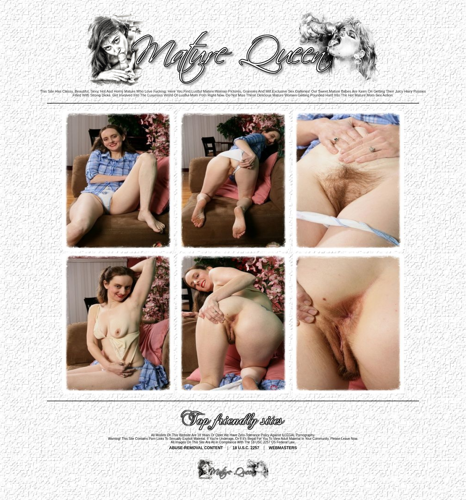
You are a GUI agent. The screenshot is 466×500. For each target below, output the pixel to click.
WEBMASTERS (283, 448)
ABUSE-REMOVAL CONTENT (196, 448)
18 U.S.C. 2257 (246, 448)
